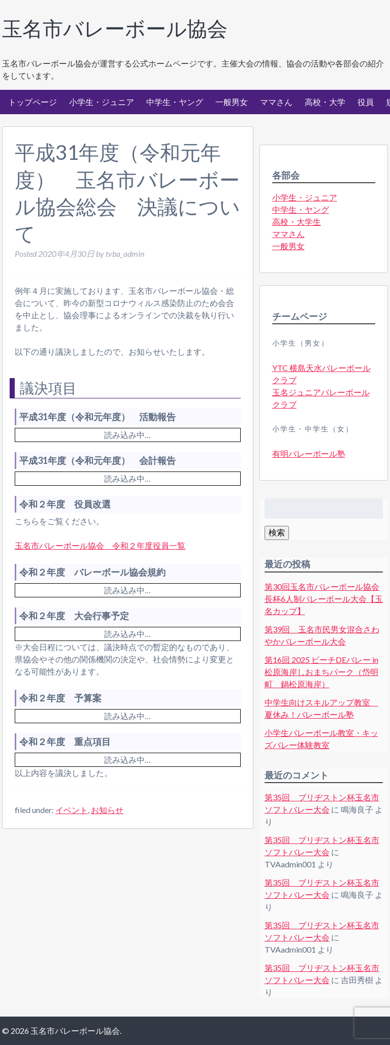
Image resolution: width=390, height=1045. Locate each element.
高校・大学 (325, 102)
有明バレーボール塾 (308, 453)
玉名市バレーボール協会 (115, 28)
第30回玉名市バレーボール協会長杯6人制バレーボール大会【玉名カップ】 (324, 599)
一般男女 (231, 102)
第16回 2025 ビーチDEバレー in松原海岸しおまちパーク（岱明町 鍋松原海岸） (321, 672)
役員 (366, 102)
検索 (277, 532)
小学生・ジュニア (101, 102)
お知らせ (107, 810)
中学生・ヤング (174, 102)
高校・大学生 (296, 221)
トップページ (32, 102)
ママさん (276, 102)
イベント (71, 810)
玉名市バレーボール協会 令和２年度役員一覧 (100, 545)
